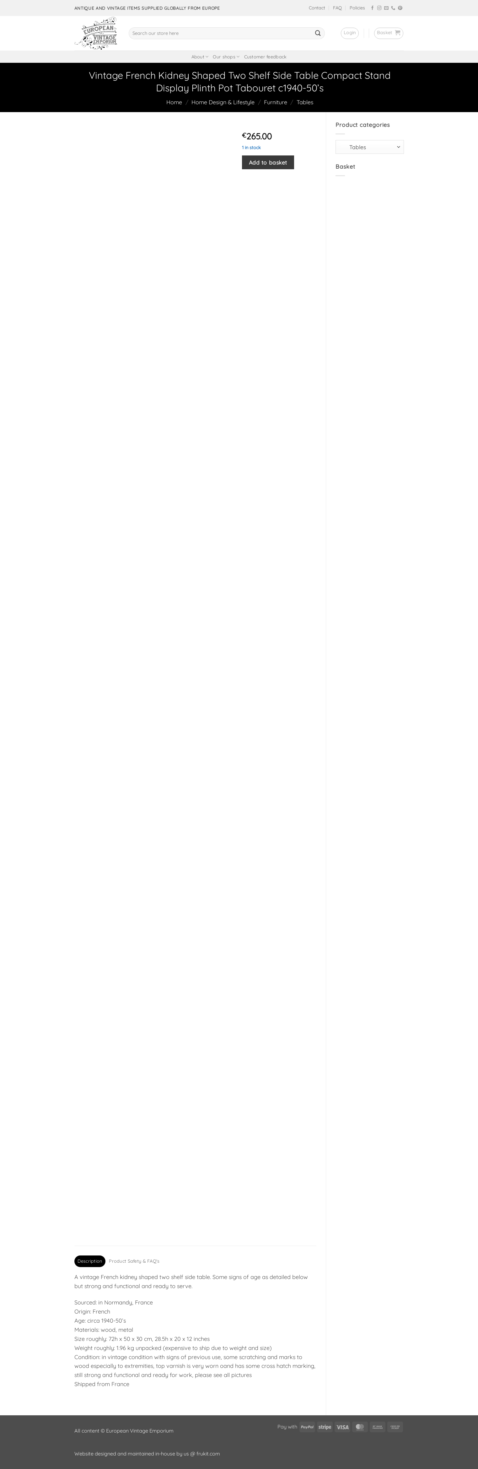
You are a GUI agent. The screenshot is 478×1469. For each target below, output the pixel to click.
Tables (305, 102)
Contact (317, 8)
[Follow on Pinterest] (400, 8)
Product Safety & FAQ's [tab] (134, 1261)
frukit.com (208, 1453)
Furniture (275, 102)
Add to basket (268, 162)
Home (174, 102)
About (200, 57)
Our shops (226, 57)
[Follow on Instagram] (379, 8)
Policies (357, 8)
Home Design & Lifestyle (223, 102)
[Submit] (318, 33)
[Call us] (393, 8)
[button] (350, 33)
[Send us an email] (386, 8)
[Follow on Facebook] (372, 8)
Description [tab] (90, 1261)
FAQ (337, 8)
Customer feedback (265, 57)
